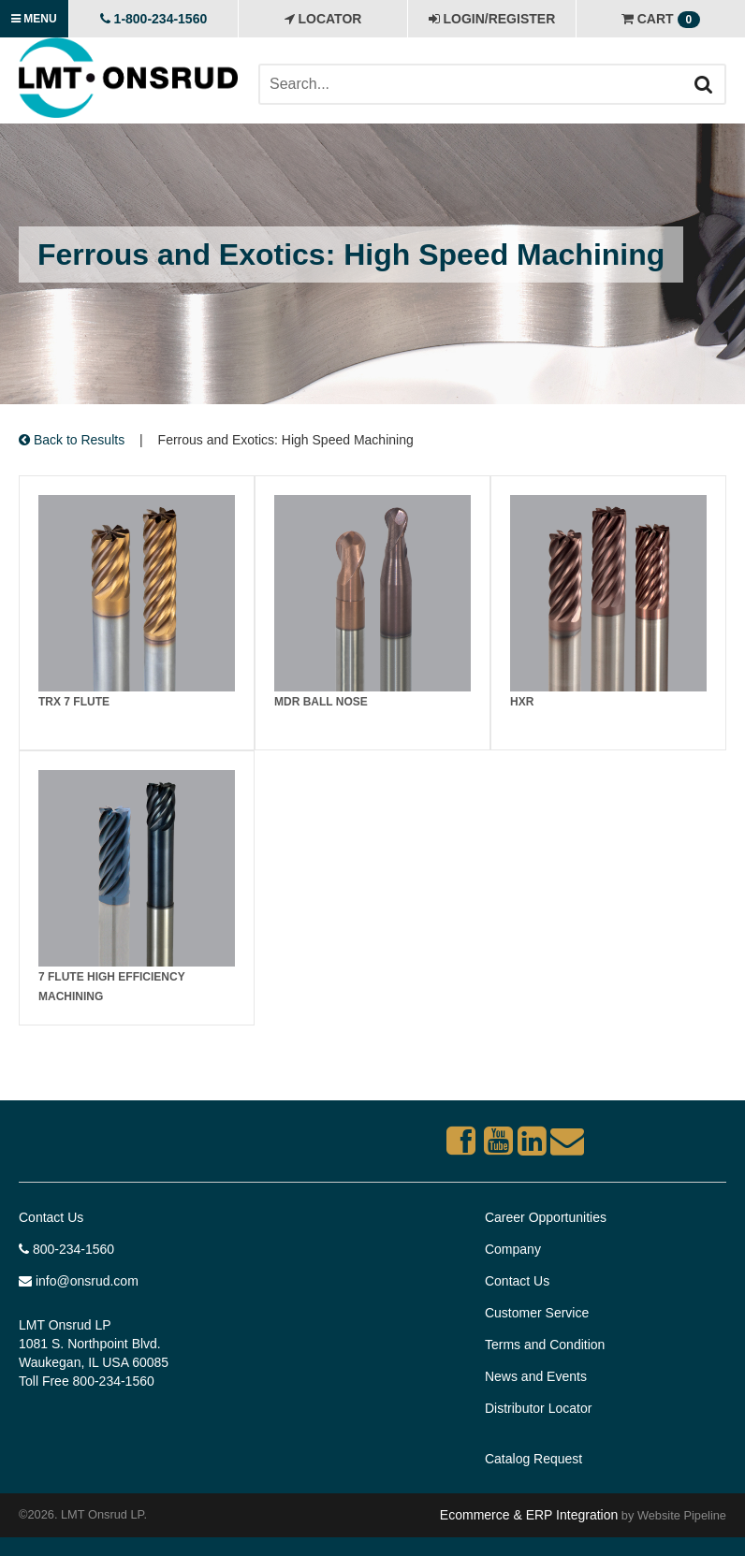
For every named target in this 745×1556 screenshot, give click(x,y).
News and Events (536, 1376)
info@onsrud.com (79, 1280)
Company (513, 1249)
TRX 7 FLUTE (74, 701)
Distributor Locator (538, 1408)
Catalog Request (533, 1458)
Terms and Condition (545, 1344)
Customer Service (537, 1312)
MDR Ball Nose (321, 701)
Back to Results (71, 439)
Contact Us (51, 1217)
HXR (521, 701)
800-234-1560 (66, 1249)
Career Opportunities (545, 1217)
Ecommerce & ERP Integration (529, 1514)
